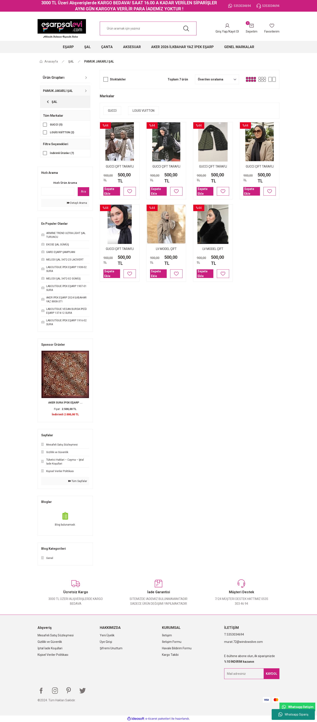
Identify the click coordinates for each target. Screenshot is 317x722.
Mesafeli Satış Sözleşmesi (56, 635)
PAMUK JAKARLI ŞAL (99, 61)
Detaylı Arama (77, 203)
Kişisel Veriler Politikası (53, 655)
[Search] (148, 28)
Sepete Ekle (109, 191)
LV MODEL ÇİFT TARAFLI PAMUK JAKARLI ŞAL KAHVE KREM (166, 249)
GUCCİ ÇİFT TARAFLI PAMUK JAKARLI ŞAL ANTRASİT (259, 167)
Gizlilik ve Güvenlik (50, 642)
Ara (83, 191)
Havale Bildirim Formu (177, 648)
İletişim (167, 635)
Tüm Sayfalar (77, 481)
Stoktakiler (118, 79)
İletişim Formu (171, 642)
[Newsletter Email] (251, 674)
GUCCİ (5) (56, 124)
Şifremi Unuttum (111, 648)
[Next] (88, 385)
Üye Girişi (106, 642)
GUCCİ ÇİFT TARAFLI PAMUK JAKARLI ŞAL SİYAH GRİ (166, 167)
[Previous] (42, 385)
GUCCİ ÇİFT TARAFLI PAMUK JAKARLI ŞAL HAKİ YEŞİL (213, 167)
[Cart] (251, 28)
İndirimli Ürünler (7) (62, 153)
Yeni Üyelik (107, 635)
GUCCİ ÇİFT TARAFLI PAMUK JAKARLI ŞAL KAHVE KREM (119, 167)
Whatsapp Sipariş (293, 714)
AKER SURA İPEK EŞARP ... (65, 402)
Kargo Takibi (170, 655)
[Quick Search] (57, 191)
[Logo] (62, 28)
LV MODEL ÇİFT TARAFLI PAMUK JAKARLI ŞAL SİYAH (213, 249)
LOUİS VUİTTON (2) (62, 132)
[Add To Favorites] (130, 191)
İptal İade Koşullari (50, 648)
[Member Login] (227, 28)
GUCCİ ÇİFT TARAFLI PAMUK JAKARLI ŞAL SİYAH (119, 249)
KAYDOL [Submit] (271, 674)
